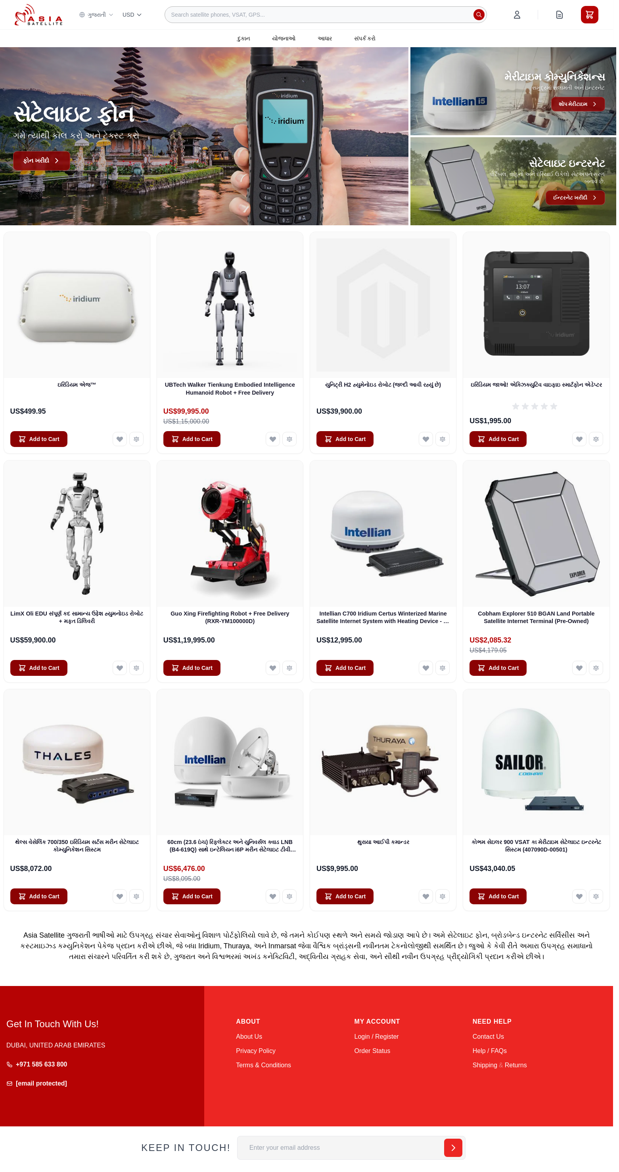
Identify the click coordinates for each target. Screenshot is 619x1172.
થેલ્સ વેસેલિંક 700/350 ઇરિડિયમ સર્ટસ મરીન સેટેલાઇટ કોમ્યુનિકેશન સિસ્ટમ (77, 846)
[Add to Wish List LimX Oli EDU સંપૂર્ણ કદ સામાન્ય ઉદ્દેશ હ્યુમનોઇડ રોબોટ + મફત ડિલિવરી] (120, 668)
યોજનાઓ (283, 38)
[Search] (479, 14)
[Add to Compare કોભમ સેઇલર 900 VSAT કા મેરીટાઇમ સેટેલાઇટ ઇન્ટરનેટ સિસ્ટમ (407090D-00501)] (596, 896)
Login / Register (377, 1036)
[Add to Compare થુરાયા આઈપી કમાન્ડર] (442, 896)
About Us (249, 1036)
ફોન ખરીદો (42, 160)
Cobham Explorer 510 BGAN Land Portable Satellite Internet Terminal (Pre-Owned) (536, 617)
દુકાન (244, 38)
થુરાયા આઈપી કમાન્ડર (383, 842)
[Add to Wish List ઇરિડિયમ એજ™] (120, 439)
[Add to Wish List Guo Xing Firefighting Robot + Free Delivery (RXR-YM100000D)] (273, 668)
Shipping (485, 1065)
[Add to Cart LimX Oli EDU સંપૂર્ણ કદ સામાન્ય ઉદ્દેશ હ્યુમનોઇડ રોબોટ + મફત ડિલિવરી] (38, 668)
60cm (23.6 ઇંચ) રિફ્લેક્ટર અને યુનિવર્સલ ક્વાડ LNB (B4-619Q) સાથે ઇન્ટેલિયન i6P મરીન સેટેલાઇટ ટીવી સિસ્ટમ (230, 846)
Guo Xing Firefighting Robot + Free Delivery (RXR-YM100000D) (230, 617)
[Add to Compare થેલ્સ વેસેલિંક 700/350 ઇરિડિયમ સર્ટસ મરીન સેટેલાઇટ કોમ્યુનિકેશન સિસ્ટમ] (136, 896)
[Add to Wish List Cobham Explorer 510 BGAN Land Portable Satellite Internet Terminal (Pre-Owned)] (579, 668)
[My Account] (517, 15)
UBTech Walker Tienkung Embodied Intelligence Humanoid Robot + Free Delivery (230, 388)
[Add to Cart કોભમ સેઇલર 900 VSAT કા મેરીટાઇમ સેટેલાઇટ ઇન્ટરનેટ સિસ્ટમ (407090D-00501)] (498, 896)
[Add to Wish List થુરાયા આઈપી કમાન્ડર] (426, 896)
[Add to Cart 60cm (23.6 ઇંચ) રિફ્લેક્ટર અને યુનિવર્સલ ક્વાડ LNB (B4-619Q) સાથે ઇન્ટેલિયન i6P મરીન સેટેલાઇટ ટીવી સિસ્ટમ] (191, 896)
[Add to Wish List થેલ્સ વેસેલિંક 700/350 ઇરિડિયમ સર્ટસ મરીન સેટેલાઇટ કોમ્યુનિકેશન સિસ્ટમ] (120, 896)
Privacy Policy (256, 1050)
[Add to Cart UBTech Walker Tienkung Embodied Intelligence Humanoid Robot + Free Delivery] (191, 439)
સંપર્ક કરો (365, 38)
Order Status (373, 1050)
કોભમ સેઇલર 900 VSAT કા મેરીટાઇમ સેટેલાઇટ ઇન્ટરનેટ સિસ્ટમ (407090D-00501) (536, 846)
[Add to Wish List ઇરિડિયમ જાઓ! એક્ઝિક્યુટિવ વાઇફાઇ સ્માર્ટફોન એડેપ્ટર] (579, 439)
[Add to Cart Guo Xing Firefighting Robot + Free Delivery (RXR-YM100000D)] (191, 668)
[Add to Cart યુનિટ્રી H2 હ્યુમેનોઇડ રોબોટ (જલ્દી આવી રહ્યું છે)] (345, 439)
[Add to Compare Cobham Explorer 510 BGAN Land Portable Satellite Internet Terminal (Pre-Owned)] (596, 668)
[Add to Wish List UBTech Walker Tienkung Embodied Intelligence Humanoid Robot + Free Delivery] (273, 439)
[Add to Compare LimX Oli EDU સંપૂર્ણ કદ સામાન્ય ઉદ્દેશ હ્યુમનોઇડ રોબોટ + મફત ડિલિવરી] (136, 668)
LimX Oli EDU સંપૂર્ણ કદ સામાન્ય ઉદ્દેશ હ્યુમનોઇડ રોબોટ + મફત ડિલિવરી (76, 617)
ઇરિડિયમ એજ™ (76, 385)
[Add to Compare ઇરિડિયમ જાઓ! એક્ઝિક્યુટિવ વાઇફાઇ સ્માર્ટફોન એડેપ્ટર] (596, 439)
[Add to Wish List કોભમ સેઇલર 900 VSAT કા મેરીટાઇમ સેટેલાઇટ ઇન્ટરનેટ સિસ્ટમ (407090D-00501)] (579, 896)
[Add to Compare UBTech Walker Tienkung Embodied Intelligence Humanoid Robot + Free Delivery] (289, 439)
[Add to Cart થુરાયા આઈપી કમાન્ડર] (345, 896)
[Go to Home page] (38, 14)
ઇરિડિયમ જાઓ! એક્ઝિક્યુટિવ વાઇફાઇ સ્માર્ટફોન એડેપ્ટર (536, 385)
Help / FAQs (490, 1050)
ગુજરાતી (96, 15)
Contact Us (488, 1036)
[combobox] (326, 14)
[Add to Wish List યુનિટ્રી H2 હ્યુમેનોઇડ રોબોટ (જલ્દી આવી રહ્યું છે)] (426, 439)
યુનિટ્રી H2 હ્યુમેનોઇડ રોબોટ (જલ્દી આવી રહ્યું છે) (383, 385)
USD (132, 15)
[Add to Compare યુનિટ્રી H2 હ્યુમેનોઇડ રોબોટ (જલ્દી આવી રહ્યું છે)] (442, 439)
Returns (516, 1065)
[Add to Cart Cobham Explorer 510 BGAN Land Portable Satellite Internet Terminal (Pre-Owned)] (498, 668)
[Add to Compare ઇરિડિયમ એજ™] (136, 439)
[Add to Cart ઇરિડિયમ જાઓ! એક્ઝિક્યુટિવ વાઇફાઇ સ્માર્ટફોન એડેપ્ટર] (498, 439)
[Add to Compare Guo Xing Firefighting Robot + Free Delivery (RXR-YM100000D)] (289, 668)
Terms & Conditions (263, 1065)
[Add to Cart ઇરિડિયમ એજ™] (38, 439)
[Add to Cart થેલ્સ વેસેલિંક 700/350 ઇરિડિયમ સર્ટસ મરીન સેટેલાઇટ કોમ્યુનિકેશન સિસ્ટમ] (38, 896)
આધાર (325, 38)
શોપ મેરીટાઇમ (577, 104)
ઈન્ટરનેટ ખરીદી (575, 197)
